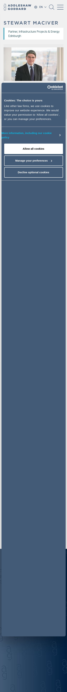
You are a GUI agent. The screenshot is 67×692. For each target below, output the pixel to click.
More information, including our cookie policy (26, 135)
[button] (51, 8)
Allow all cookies (33, 148)
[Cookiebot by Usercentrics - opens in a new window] (48, 87)
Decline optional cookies (33, 172)
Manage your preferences (33, 160)
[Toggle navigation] (60, 7)
